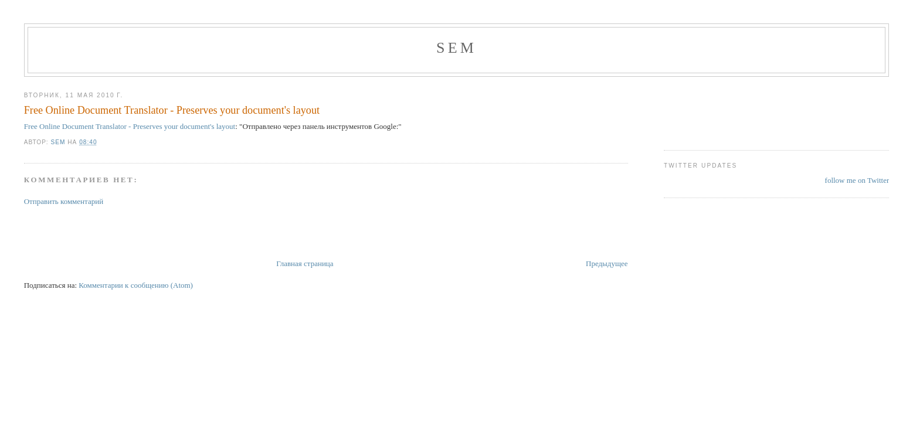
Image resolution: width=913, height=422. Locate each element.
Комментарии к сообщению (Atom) (136, 285)
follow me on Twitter (857, 180)
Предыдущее (607, 263)
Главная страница (304, 263)
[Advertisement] (161, 231)
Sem (456, 47)
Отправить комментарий (63, 201)
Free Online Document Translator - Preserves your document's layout (172, 110)
